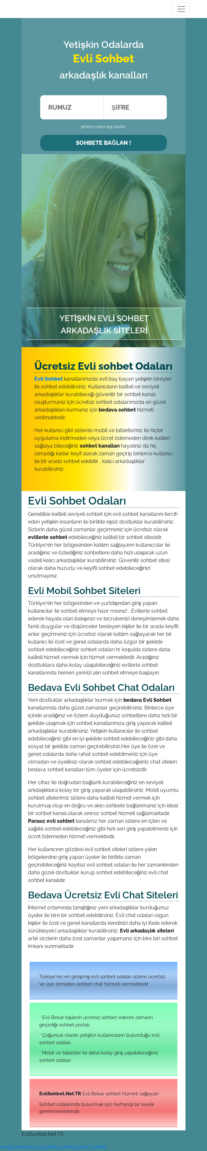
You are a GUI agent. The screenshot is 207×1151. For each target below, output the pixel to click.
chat (37, 1147)
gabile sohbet (60, 1147)
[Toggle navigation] (181, 9)
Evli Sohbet (48, 379)
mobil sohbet (15, 1147)
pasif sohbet (91, 1147)
